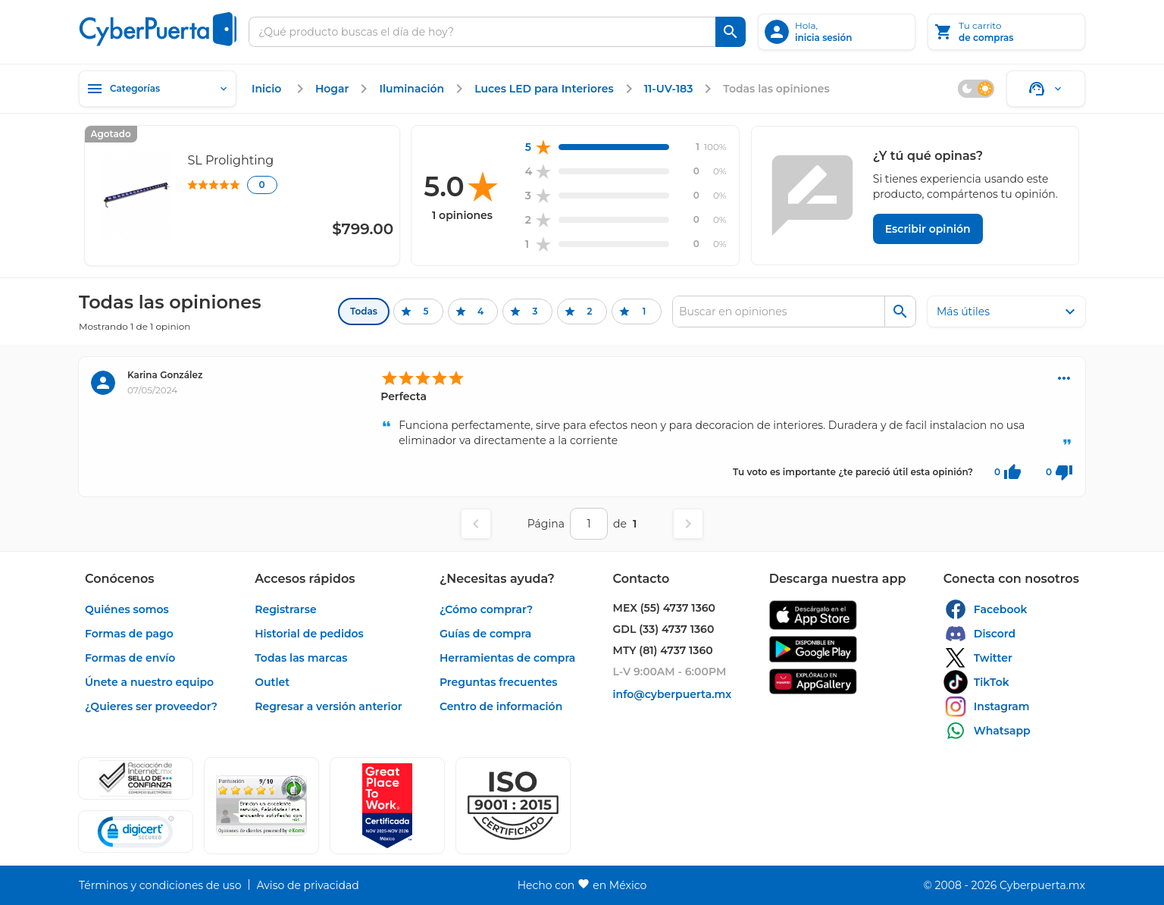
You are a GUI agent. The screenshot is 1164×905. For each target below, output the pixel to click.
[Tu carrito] (1006, 32)
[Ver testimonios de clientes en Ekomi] (261, 805)
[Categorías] (157, 88)
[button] (513, 805)
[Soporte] (1045, 88)
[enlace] (268, 89)
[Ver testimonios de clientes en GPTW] (387, 805)
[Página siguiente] (688, 524)
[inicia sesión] (836, 32)
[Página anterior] (476, 524)
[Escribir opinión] (928, 229)
